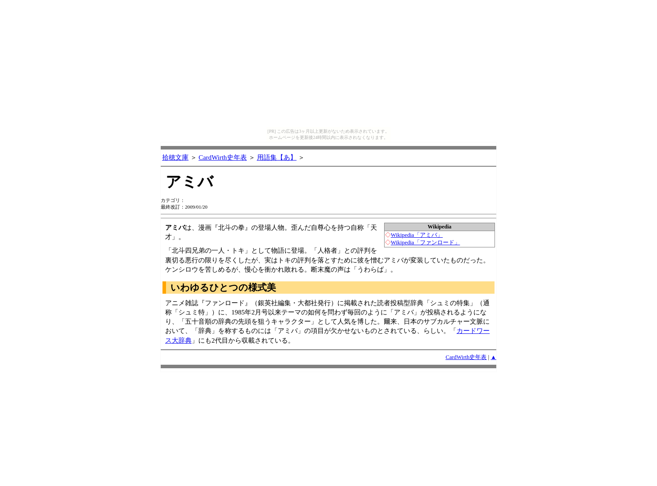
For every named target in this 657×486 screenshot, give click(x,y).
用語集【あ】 (277, 157)
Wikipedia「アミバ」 (417, 235)
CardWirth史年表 (223, 157)
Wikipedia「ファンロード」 (425, 242)
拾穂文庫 (175, 157)
